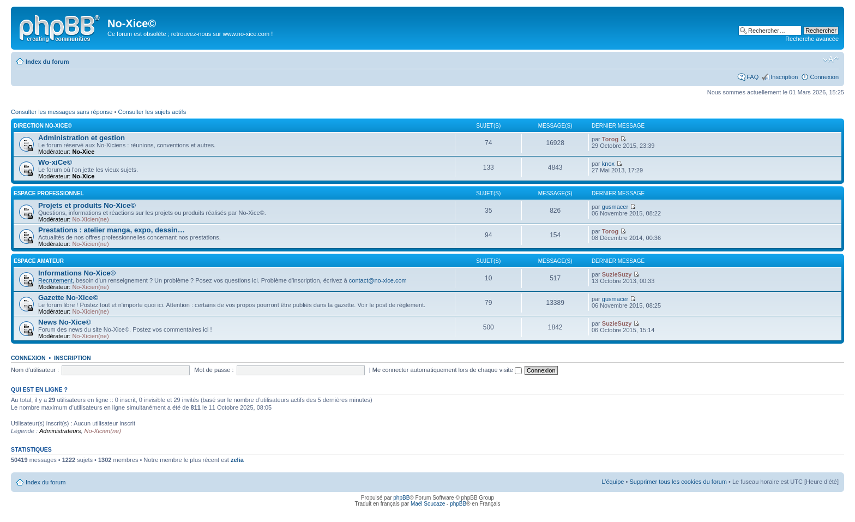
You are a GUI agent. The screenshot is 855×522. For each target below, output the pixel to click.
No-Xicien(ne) (90, 219)
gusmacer (615, 206)
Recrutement (55, 280)
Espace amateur (39, 261)
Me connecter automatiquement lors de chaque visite (447, 370)
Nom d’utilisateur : (35, 370)
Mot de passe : (213, 370)
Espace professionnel (49, 193)
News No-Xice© (64, 322)
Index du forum (47, 61)
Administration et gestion (81, 138)
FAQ (752, 77)
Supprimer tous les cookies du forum (678, 481)
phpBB (401, 498)
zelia (237, 460)
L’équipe (612, 481)
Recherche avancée (812, 38)
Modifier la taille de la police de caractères (831, 59)
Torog (610, 139)
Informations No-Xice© (77, 273)
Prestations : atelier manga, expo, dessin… (111, 230)
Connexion (824, 77)
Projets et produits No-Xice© (87, 205)
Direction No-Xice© (43, 126)
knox (608, 163)
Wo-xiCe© (55, 162)
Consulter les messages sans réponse (61, 112)
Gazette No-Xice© (68, 297)
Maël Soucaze (428, 504)
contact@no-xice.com (378, 280)
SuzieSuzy (616, 274)
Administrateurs (60, 431)
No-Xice (83, 151)
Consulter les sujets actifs (152, 112)
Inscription (784, 77)
